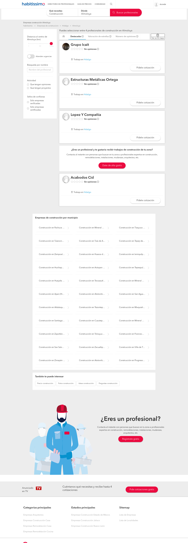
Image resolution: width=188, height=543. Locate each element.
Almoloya (76, 26)
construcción (45, 383)
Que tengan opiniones (40, 85)
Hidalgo (65, 26)
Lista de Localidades (128, 521)
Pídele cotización (145, 68)
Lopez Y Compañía (86, 115)
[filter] (40, 43)
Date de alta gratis (112, 165)
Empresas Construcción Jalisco (85, 521)
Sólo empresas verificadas (37, 102)
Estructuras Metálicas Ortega (94, 80)
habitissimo (28, 26)
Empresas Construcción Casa (36, 521)
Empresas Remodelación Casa (37, 526)
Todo (51, 46)
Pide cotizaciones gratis (142, 489)
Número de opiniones (126, 37)
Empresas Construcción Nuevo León (88, 526)
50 (40, 46)
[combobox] (62, 12)
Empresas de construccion (47, 26)
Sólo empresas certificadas (37, 108)
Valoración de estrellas (98, 37)
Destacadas (75, 37)
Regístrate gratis (130, 439)
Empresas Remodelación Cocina (38, 532)
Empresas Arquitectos (33, 515)
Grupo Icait (80, 45)
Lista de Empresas (127, 515)
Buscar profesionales (125, 13)
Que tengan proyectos (40, 88)
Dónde (84, 11)
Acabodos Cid (82, 178)
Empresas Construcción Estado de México (90, 515)
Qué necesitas (55, 11)
